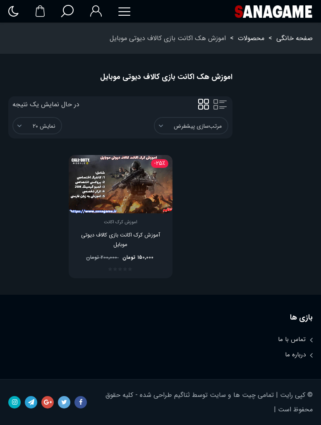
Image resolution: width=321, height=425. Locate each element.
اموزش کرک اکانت (120, 222)
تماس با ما (292, 339)
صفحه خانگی (294, 38)
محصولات (251, 38)
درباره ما (295, 355)
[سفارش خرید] (191, 125)
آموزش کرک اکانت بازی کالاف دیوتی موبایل (120, 240)
